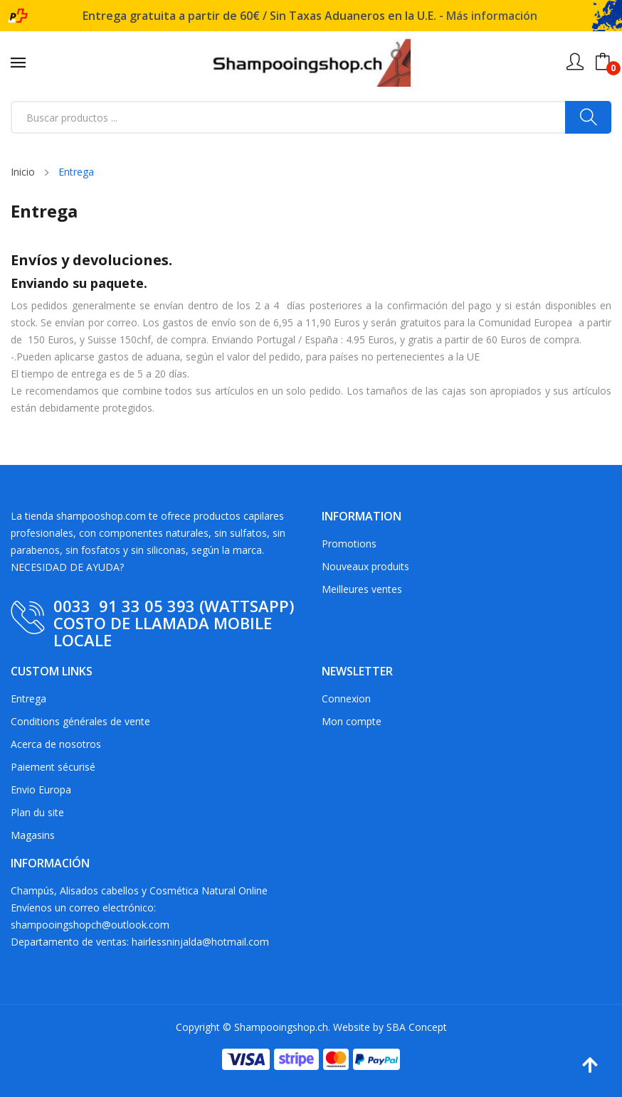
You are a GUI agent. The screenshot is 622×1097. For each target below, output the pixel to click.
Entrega (28, 698)
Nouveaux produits (365, 566)
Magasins (33, 835)
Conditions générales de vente (80, 721)
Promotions (349, 543)
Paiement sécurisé (53, 767)
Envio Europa (41, 789)
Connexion (346, 698)
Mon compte (351, 721)
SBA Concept (416, 1027)
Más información (491, 15)
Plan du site (37, 812)
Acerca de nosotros (56, 744)
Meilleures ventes (362, 589)
